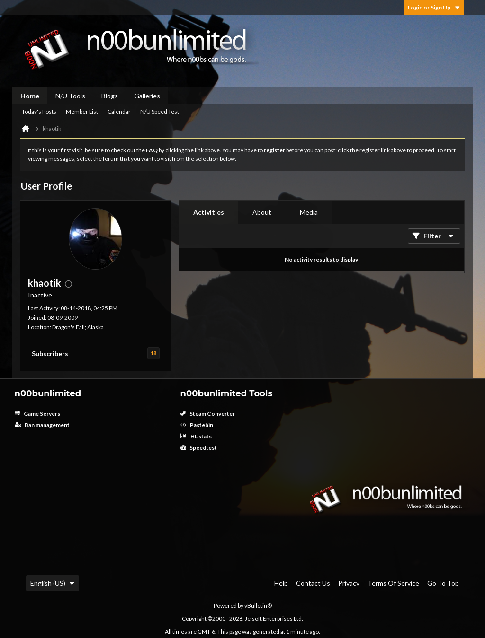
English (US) (52, 583)
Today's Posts (39, 111)
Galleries (147, 96)
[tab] (208, 212)
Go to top (443, 583)
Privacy (348, 583)
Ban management (42, 424)
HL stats (196, 436)
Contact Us (313, 583)
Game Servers (37, 413)
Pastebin (196, 424)
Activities (208, 212)
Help (281, 583)
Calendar (119, 111)
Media (309, 212)
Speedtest (198, 447)
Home (29, 96)
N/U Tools (70, 96)
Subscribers (50, 354)
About (261, 212)
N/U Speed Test (159, 111)
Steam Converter (207, 413)
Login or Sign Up (434, 7)
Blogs (109, 96)
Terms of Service (393, 583)
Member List (82, 111)
